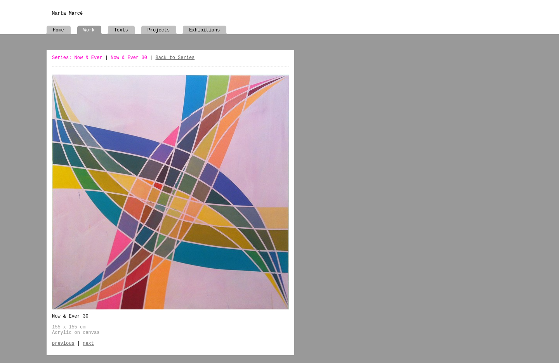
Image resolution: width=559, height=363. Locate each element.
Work (89, 30)
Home (58, 30)
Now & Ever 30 (129, 58)
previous (63, 343)
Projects (159, 30)
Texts (121, 30)
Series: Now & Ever (77, 58)
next (88, 343)
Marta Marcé (67, 13)
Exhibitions (204, 30)
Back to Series (174, 58)
